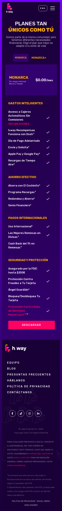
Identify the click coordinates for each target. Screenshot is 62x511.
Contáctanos (19, 392)
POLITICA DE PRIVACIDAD (23, 501)
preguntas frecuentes (29, 374)
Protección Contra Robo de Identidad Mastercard (24, 310)
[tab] (21, 58)
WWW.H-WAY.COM (22, 457)
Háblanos (16, 380)
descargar (31, 324)
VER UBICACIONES (18, 124)
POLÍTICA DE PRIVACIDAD (28, 386)
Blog (11, 368)
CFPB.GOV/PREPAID (16, 465)
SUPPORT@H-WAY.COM (39, 454)
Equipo (13, 362)
